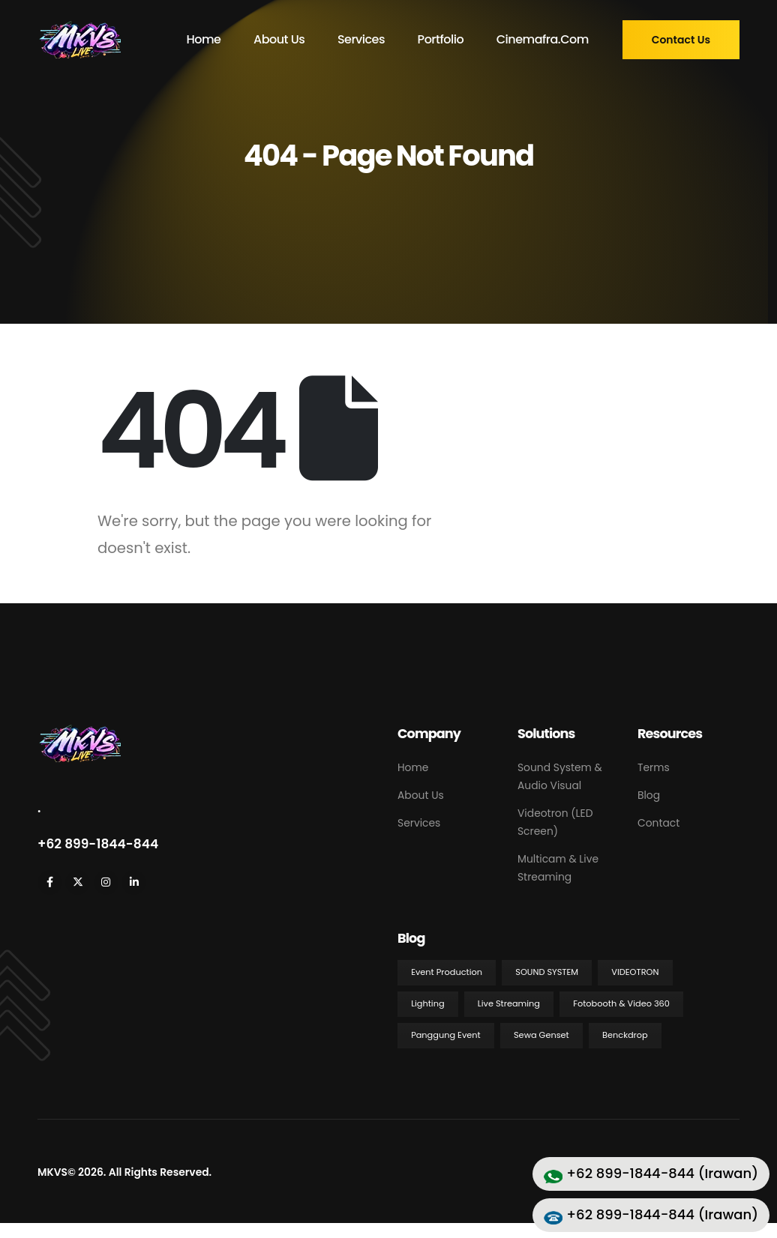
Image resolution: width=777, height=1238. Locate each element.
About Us (279, 39)
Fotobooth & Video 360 (621, 1003)
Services (361, 39)
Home (203, 39)
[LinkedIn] (134, 882)
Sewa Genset (541, 1035)
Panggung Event (446, 1035)
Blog (649, 795)
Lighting (427, 1003)
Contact (659, 822)
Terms (654, 767)
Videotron (634, 972)
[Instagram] (106, 882)
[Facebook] (50, 882)
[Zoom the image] (79, 731)
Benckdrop (625, 1035)
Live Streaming (509, 1003)
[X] (77, 882)
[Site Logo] (79, 39)
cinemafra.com (542, 39)
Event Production (446, 972)
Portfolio (441, 39)
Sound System (546, 972)
